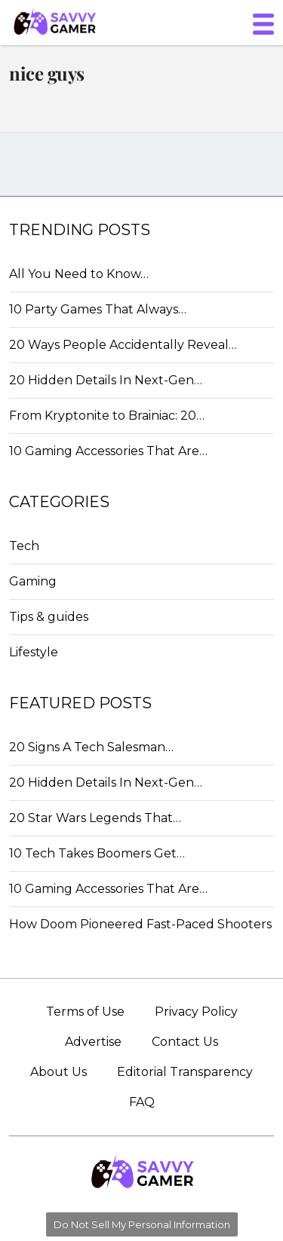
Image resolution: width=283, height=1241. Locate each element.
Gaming (33, 581)
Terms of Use (85, 1011)
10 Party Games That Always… (97, 309)
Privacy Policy (196, 1011)
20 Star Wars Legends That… (95, 818)
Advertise (93, 1042)
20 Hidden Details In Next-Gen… (105, 380)
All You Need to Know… (79, 274)
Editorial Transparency (185, 1072)
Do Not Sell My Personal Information (142, 1224)
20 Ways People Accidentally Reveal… (123, 345)
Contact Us (185, 1042)
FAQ (142, 1102)
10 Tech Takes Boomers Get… (97, 853)
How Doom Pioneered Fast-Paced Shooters (140, 924)
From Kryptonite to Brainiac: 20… (107, 415)
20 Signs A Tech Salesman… (91, 747)
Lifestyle (33, 652)
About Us (58, 1072)
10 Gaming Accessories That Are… (108, 451)
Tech (24, 546)
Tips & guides (48, 617)
